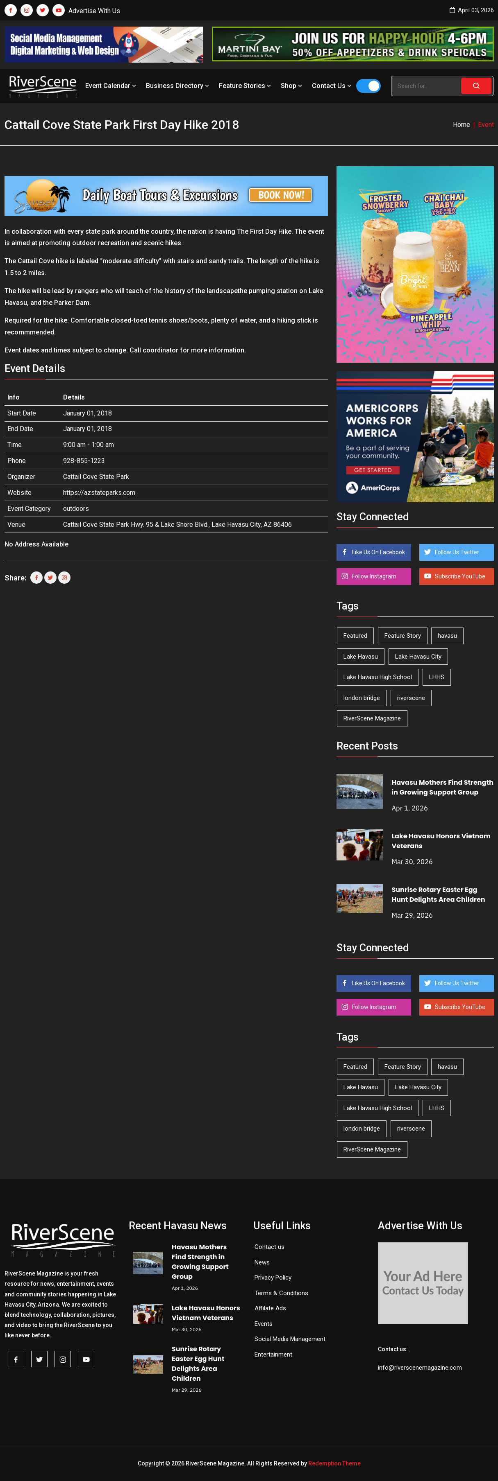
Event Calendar (111, 86)
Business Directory (178, 86)
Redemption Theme (334, 1463)
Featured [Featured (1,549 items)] (355, 635)
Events (264, 1323)
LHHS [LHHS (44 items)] (436, 677)
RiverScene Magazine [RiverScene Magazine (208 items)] (372, 718)
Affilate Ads (270, 1308)
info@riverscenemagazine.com (420, 1367)
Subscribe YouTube (459, 576)
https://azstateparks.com (99, 493)
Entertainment (273, 1354)
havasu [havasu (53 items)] (447, 635)
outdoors (76, 508)
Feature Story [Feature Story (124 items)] (402, 635)
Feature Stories (246, 86)
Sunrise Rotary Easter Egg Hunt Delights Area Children (438, 894)
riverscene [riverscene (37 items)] (411, 698)
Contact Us (332, 86)
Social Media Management (290, 1339)
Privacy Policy (273, 1277)
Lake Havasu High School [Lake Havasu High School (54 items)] (377, 677)
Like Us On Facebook (378, 552)
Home (461, 125)
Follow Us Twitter (456, 552)
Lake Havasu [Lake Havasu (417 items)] (360, 656)
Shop (292, 86)
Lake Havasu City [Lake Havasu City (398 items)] (418, 656)
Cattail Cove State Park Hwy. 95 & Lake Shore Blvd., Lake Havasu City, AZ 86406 (177, 524)
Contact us (269, 1247)
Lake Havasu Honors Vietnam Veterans (206, 1313)
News (262, 1262)
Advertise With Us (94, 11)
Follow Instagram (373, 576)
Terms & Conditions (281, 1293)
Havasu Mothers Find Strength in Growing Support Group (442, 787)
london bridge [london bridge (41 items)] (361, 698)
